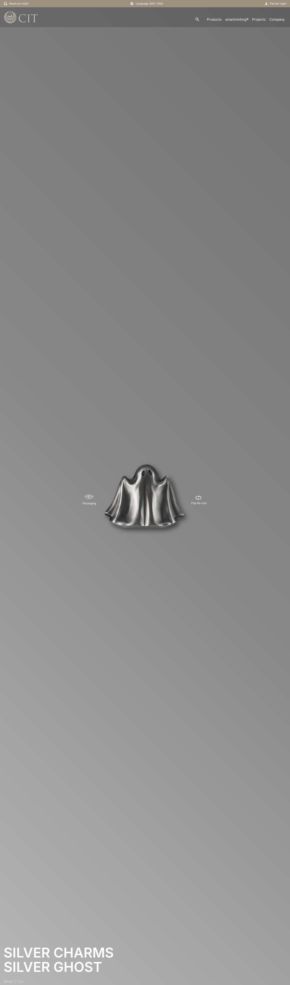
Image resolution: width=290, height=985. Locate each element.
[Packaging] (89, 499)
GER (152, 3)
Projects (259, 19)
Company (277, 19)
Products (214, 19)
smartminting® (237, 19)
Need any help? (19, 3)
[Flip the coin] (199, 499)
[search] (197, 19)
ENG (160, 3)
